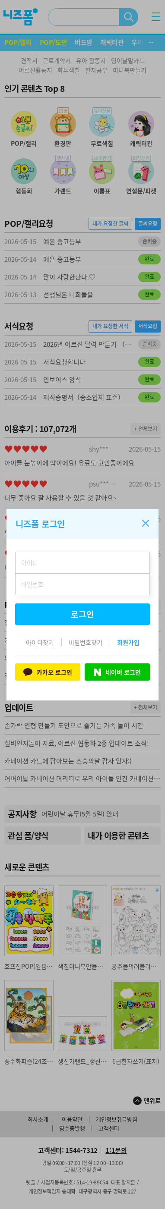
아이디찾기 (40, 642)
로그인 (82, 614)
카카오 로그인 (47, 671)
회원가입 (128, 642)
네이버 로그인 (117, 672)
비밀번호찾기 (85, 642)
